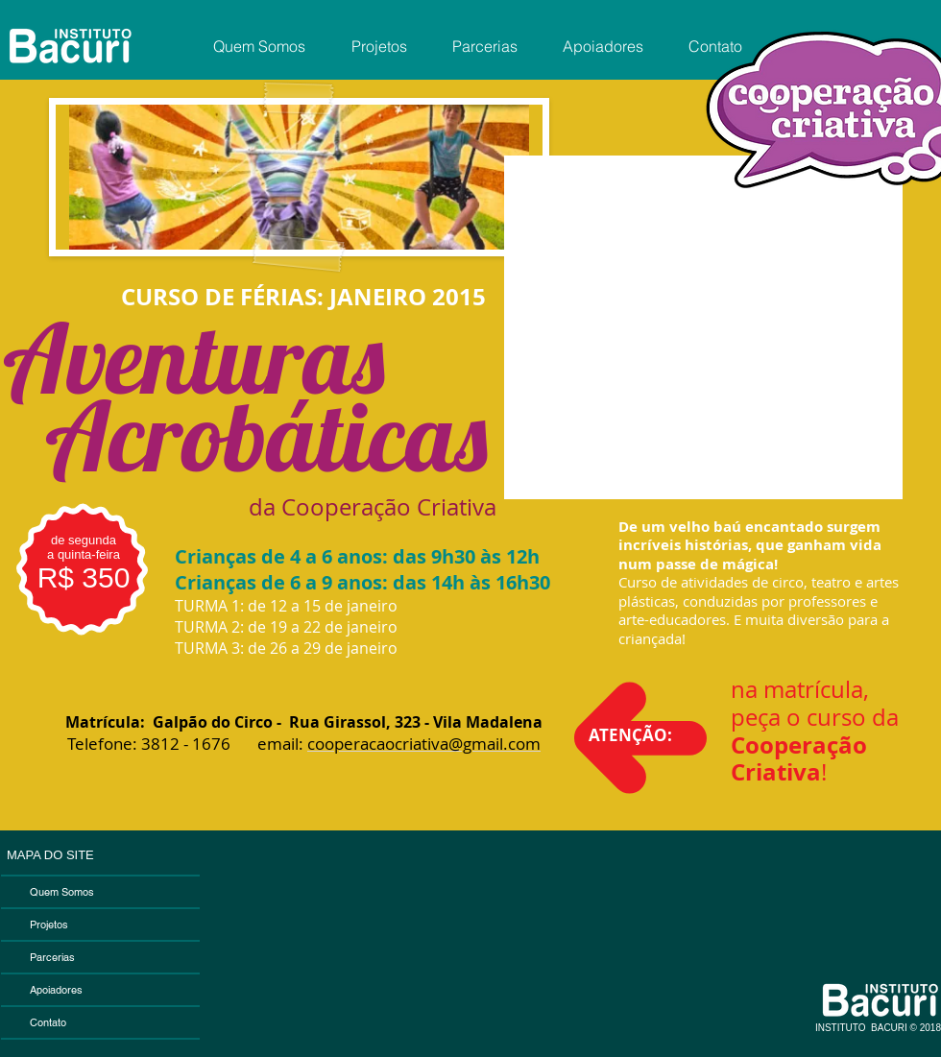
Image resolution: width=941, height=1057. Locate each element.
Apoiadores (56, 990)
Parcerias (52, 957)
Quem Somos (62, 892)
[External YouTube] (703, 327)
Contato (48, 1022)
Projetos (49, 924)
